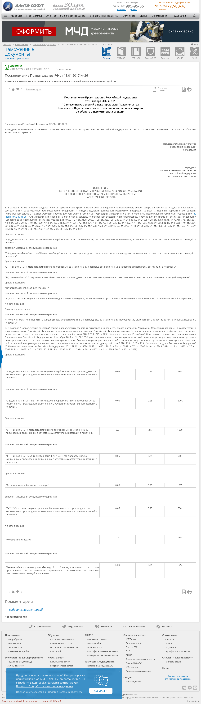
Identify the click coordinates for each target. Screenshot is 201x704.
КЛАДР (127, 677)
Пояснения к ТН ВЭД (97, 639)
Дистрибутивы (15, 639)
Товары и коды (94, 647)
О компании (159, 15)
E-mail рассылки (134, 626)
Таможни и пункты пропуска (140, 659)
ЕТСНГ (129, 655)
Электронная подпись (104, 15)
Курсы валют (56, 657)
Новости (16, 15)
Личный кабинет (16, 665)
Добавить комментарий (26, 609)
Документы (170, 647)
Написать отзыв (173, 661)
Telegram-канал (73, 626)
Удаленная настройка (18, 651)
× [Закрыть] (119, 671)
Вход (194, 44)
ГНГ (128, 651)
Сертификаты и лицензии (177, 651)
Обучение (129, 15)
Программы (34, 15)
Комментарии (33, 89)
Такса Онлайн (94, 643)
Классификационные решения (102, 651)
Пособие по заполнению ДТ (64, 647)
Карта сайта (193, 701)
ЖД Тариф (131, 639)
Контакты (121, 9)
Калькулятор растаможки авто (102, 655)
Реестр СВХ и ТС (134, 663)
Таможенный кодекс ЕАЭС (100, 665)
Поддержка (179, 15)
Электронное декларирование (65, 15)
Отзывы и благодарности (177, 657)
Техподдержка (15, 647)
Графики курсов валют (61, 665)
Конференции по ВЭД (61, 643)
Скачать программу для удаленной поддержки (178, 677)
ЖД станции (132, 667)
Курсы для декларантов (62, 639)
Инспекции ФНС (134, 681)
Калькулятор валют (60, 661)
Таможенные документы (19, 51)
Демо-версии (14, 643)
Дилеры (133, 9)
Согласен (100, 691)
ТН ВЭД (89, 635)
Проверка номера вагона (138, 671)
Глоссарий (55, 651)
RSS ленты (164, 626)
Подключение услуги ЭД (20, 661)
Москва (162, 10)
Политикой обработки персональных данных (44, 686)
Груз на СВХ (132, 647)
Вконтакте (103, 626)
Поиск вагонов (133, 643)
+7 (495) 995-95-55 (40, 626)
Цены (143, 15)
